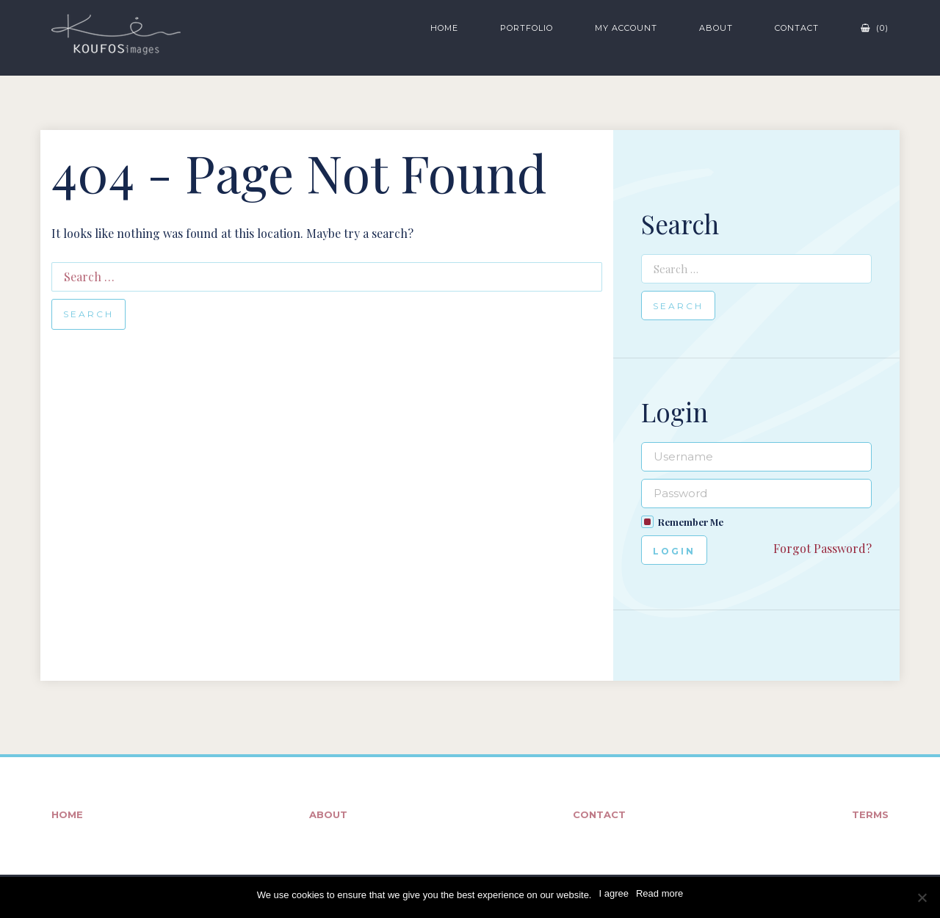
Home (444, 28)
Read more (659, 893)
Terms (870, 814)
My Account (626, 28)
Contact (797, 28)
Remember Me (690, 522)
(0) (875, 28)
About (716, 28)
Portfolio (526, 28)
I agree (613, 893)
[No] (921, 897)
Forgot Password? (822, 548)
